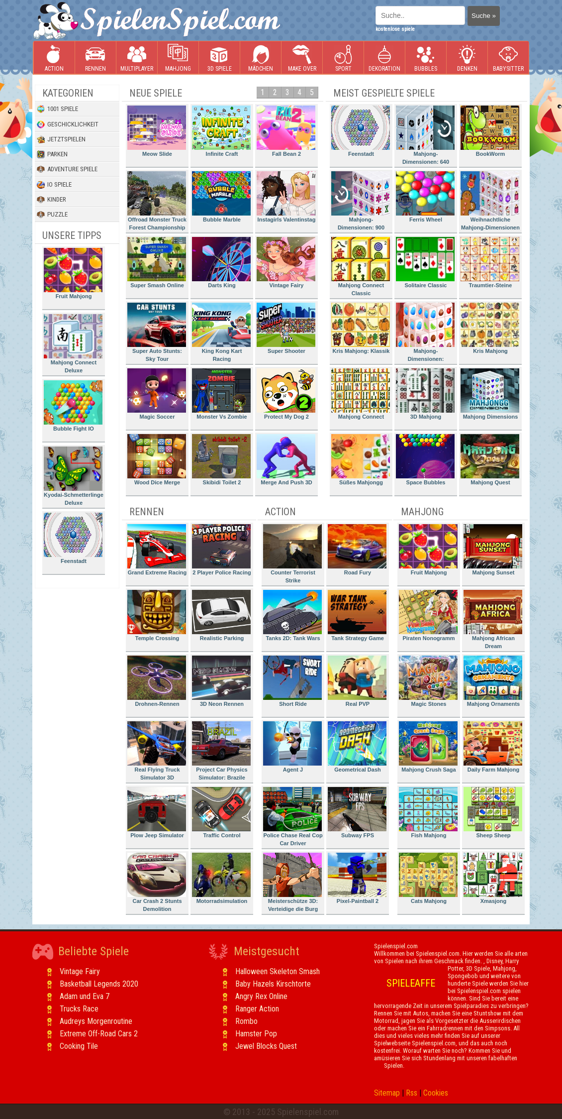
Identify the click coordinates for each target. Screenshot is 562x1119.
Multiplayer (136, 58)
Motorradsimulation (221, 878)
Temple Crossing (156, 615)
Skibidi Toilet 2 (221, 459)
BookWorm (490, 131)
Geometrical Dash (357, 747)
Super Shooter (286, 328)
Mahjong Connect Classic (360, 266)
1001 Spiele (57, 109)
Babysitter (508, 58)
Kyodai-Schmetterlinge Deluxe (73, 476)
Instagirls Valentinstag (286, 197)
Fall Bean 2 (286, 131)
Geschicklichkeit (67, 124)
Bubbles (425, 58)
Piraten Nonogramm (428, 615)
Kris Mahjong (490, 328)
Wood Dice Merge (156, 459)
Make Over (302, 58)
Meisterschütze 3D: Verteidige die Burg (292, 882)
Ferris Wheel (425, 197)
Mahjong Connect (360, 394)
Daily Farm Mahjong (493, 747)
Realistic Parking (221, 615)
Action (54, 58)
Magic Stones (428, 681)
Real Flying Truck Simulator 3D (156, 751)
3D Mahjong (425, 394)
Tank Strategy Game (357, 615)
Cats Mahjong (428, 878)
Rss (411, 1093)
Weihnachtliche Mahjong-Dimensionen (490, 200)
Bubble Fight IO (73, 406)
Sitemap (387, 1093)
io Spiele (54, 185)
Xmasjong (493, 878)
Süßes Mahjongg (360, 459)
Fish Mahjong (428, 812)
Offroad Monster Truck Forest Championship (157, 200)
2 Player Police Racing (221, 549)
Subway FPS (357, 812)
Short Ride (292, 681)
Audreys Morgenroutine (96, 1021)
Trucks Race (79, 1008)
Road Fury (357, 549)
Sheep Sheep (493, 812)
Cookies (435, 1093)
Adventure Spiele (67, 169)
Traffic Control (221, 812)
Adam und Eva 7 (84, 996)
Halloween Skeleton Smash (277, 971)
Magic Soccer (156, 394)
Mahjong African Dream (493, 619)
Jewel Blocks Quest (266, 1046)
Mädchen (260, 58)
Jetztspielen (61, 139)
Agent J (292, 747)
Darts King (221, 262)
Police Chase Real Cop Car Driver (293, 816)
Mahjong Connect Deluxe (73, 343)
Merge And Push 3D (286, 459)
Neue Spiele (155, 93)
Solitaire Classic (425, 262)
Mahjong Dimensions (490, 394)
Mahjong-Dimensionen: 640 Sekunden (425, 137)
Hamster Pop (256, 1033)
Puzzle (52, 215)
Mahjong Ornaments (493, 681)
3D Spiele (219, 58)
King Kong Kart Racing (221, 332)
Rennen (95, 58)
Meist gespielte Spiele (384, 93)
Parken (52, 154)
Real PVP (357, 681)
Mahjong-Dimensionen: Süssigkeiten (425, 334)
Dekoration (384, 58)
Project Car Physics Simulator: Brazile (221, 751)
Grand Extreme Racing (157, 549)
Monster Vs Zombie (221, 394)
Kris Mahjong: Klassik (360, 328)
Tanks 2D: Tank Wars (292, 615)
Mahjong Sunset (493, 549)
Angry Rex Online (261, 996)
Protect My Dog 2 (286, 394)
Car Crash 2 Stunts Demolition (156, 882)
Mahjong (178, 58)
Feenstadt (73, 538)
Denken (467, 58)
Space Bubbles (425, 459)
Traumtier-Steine (490, 262)
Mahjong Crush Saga (428, 747)
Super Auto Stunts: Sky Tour (156, 332)
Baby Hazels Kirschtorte (273, 984)
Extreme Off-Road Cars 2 (99, 1033)
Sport (343, 58)
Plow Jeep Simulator (156, 812)
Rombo (246, 1021)
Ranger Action (257, 1008)
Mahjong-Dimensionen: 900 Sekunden (360, 202)
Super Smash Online (156, 262)
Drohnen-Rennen (156, 681)
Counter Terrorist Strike (292, 553)
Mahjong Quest (490, 459)
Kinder (51, 200)
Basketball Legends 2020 (99, 984)
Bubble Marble (221, 197)
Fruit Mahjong (73, 273)
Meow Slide (156, 131)
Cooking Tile (79, 1046)
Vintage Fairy (286, 262)
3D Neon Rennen (221, 681)
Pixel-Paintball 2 (357, 878)
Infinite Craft (221, 131)
